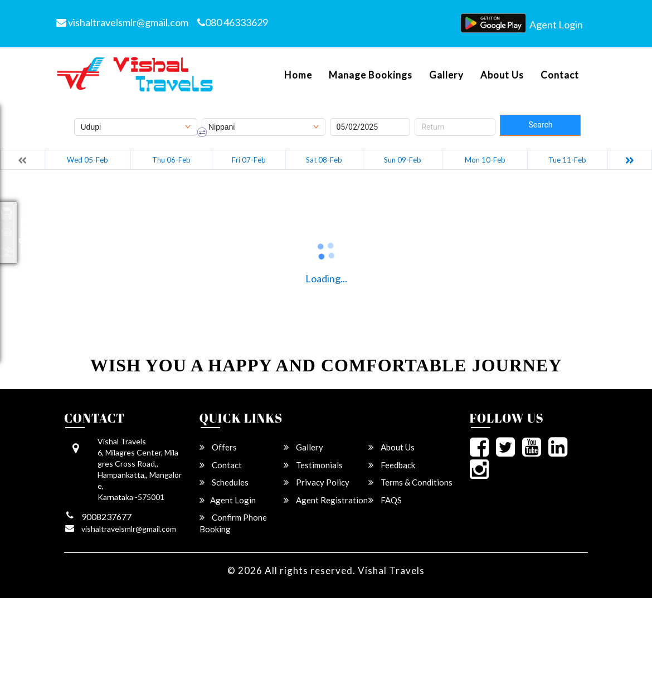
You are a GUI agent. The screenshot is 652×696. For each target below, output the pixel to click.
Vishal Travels (391, 570)
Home (298, 75)
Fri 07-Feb (249, 159)
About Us (502, 75)
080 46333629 (232, 22)
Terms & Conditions (410, 482)
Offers (218, 447)
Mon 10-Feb (485, 159)
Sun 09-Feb (402, 159)
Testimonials (313, 465)
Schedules (224, 482)
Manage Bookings (370, 75)
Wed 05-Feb (87, 159)
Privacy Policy (316, 482)
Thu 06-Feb (171, 159)
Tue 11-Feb (567, 159)
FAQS (385, 500)
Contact (560, 75)
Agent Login (556, 24)
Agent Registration (326, 500)
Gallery (446, 75)
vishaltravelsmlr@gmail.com (122, 22)
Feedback (391, 465)
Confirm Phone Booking (233, 523)
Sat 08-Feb (324, 159)
